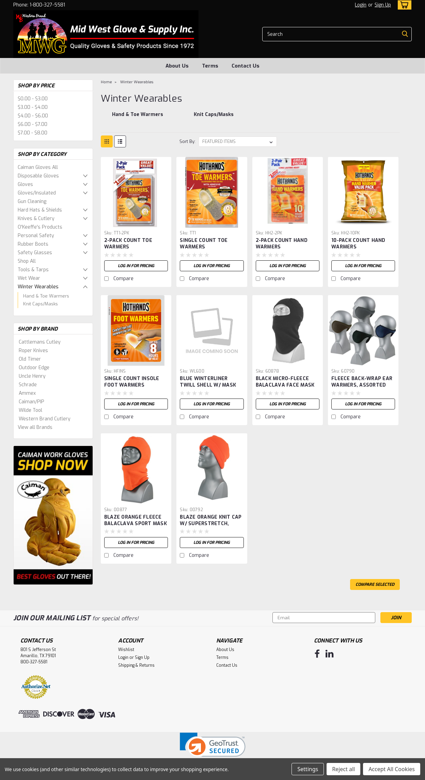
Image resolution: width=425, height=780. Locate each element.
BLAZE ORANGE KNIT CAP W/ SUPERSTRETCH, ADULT (210, 523)
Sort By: (187, 141)
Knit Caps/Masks (40, 304)
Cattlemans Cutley (40, 342)
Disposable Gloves (38, 176)
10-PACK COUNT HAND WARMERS (358, 243)
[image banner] (53, 515)
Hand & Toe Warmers (46, 296)
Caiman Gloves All (38, 167)
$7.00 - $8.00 (32, 133)
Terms (210, 65)
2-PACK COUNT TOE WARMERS (128, 243)
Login (360, 5)
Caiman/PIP (31, 402)
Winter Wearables (38, 287)
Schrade (28, 384)
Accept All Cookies (391, 769)
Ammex (27, 393)
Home (106, 82)
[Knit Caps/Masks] (213, 118)
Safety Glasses (35, 252)
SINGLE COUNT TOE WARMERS (203, 243)
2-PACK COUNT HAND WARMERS (282, 243)
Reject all (343, 769)
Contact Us (245, 65)
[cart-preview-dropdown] (403, 5)
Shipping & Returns (136, 665)
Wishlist (126, 649)
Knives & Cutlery (36, 218)
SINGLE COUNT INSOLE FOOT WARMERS (131, 381)
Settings (307, 769)
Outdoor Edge (34, 367)
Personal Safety (36, 235)
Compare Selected (375, 584)
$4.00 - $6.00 (33, 116)
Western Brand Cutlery (44, 419)
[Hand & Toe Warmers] (137, 118)
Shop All (27, 261)
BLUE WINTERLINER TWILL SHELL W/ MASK (208, 381)
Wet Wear (29, 278)
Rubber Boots (33, 244)
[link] (212, 749)
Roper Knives (33, 350)
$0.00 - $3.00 (33, 99)
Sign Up (383, 5)
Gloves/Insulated (37, 193)
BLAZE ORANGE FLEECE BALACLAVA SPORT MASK (135, 520)
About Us (177, 65)
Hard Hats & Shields (40, 210)
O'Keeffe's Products (40, 227)
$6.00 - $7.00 (32, 124)
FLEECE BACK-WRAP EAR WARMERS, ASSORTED (361, 381)
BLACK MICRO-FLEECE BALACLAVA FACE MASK (285, 381)
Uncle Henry (32, 376)
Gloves (25, 184)
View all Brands (35, 427)
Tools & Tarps (33, 269)
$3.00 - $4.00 (33, 107)
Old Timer (30, 359)
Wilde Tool (30, 410)
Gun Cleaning (32, 201)
